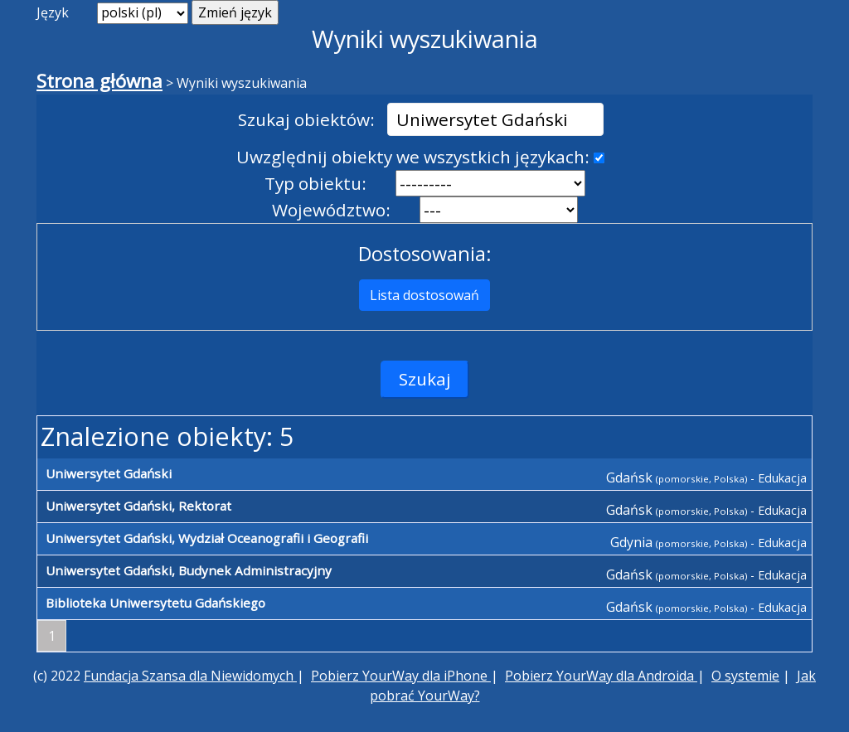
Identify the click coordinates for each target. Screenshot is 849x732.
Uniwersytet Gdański (109, 473)
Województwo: (331, 209)
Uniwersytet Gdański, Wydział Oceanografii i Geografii (207, 538)
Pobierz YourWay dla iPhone (401, 676)
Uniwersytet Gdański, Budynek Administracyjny (189, 570)
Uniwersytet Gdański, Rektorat (138, 505)
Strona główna (99, 81)
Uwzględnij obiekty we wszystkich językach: (412, 156)
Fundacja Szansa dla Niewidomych (190, 676)
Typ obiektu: (315, 183)
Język (52, 12)
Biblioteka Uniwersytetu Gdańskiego (155, 602)
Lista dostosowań (424, 295)
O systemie (745, 676)
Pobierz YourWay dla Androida (601, 676)
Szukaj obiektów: (306, 119)
